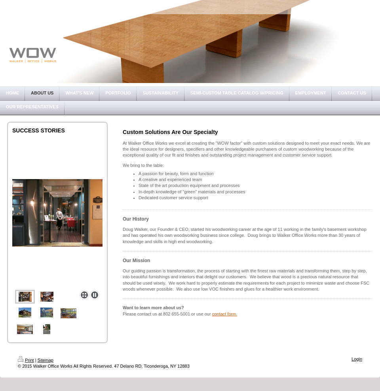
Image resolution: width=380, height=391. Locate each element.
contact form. (225, 314)
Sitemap (45, 360)
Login (357, 359)
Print (26, 360)
